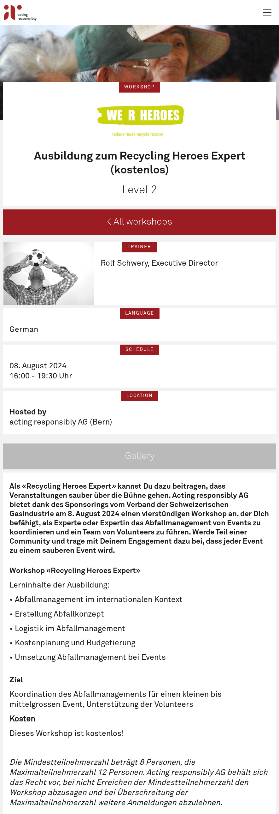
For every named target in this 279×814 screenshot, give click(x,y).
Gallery (139, 456)
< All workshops (139, 222)
